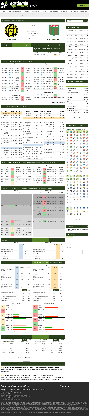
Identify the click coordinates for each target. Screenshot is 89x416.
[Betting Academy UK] (81, 393)
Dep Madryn (70, 35)
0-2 (23, 72)
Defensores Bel (28, 86)
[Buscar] (86, 21)
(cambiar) (70, 230)
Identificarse (83, 5)
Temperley (17, 72)
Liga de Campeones (61, 404)
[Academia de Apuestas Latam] (78, 393)
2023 (33, 35)
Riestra (70, 69)
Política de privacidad (18, 398)
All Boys (28, 80)
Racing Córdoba (82, 69)
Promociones (74, 11)
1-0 (23, 77)
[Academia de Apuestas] (74, 393)
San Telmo (28, 70)
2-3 (76, 35)
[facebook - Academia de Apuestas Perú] (68, 390)
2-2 (76, 69)
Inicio (4, 11)
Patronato (6, 150)
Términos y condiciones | (7, 398)
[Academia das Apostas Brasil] (68, 393)
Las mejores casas (16, 11)
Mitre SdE (82, 58)
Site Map (3, 394)
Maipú (82, 35)
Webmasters (24, 395)
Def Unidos (28, 99)
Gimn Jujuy (70, 30)
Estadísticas (55, 11)
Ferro (70, 66)
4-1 (55, 68)
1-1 (55, 86)
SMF (9, 394)
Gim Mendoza (49, 97)
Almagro (17, 68)
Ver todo (77, 117)
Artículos (65, 11)
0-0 (55, 54)
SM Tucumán (28, 75)
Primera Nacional (33, 33)
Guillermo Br (17, 97)
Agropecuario (54, 39)
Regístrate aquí (18, 392)
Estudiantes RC (17, 83)
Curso (27, 11)
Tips (45, 11)
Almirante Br (17, 88)
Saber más (35, 15)
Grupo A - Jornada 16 (33, 38)
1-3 (76, 49)
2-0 (23, 83)
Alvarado (61, 95)
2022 (44, 54)
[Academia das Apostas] (64, 393)
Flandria (11, 39)
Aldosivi (82, 47)
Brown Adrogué (70, 58)
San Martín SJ (60, 68)
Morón (28, 90)
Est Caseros (70, 74)
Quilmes (70, 55)
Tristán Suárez (82, 30)
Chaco (82, 74)
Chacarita (82, 55)
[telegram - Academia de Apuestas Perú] (71, 390)
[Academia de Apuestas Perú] (61, 393)
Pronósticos (36, 11)
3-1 (23, 68)
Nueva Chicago (17, 78)
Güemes (6, 126)
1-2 (23, 86)
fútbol (47, 402)
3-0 (76, 52)
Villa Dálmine (70, 47)
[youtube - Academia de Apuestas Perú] (64, 390)
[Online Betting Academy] (71, 393)
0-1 (55, 75)
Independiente (82, 49)
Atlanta (82, 66)
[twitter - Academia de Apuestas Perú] (61, 390)
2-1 (23, 75)
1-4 (23, 70)
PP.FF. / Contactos (25, 396)
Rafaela (70, 49)
